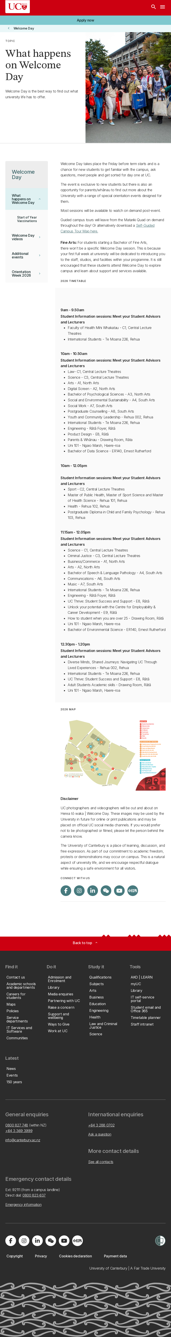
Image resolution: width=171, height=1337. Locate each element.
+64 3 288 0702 (101, 1125)
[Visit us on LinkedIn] (92, 890)
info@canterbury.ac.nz (22, 1140)
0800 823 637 (34, 1195)
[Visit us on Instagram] (79, 890)
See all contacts (100, 1162)
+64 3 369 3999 (19, 1130)
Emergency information (23, 1204)
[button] (85, 20)
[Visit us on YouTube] (119, 890)
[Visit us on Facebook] (66, 890)
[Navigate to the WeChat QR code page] (106, 890)
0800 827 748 (16, 1125)
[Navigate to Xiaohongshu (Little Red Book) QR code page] (132, 890)
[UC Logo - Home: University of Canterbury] (17, 6)
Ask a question (99, 1134)
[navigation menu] (162, 7)
